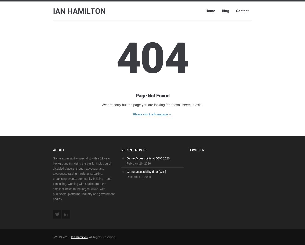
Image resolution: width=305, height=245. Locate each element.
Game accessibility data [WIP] (146, 171)
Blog (225, 11)
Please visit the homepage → (152, 114)
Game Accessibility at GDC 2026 (148, 158)
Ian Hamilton (79, 237)
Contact (242, 11)
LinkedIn (66, 214)
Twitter (57, 214)
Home (210, 11)
